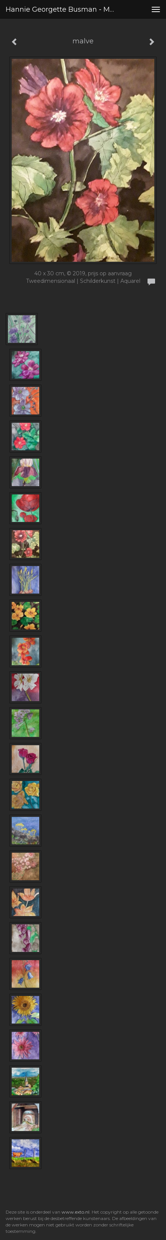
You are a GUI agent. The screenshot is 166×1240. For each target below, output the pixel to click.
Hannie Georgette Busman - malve (63, 9)
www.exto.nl (75, 1212)
